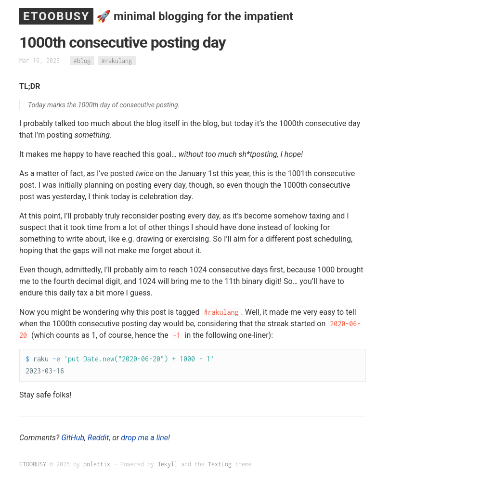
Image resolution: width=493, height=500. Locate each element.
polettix (96, 464)
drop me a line (144, 437)
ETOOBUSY (56, 16)
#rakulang (117, 60)
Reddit (98, 437)
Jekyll (167, 464)
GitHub (72, 437)
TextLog (220, 464)
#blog (82, 60)
